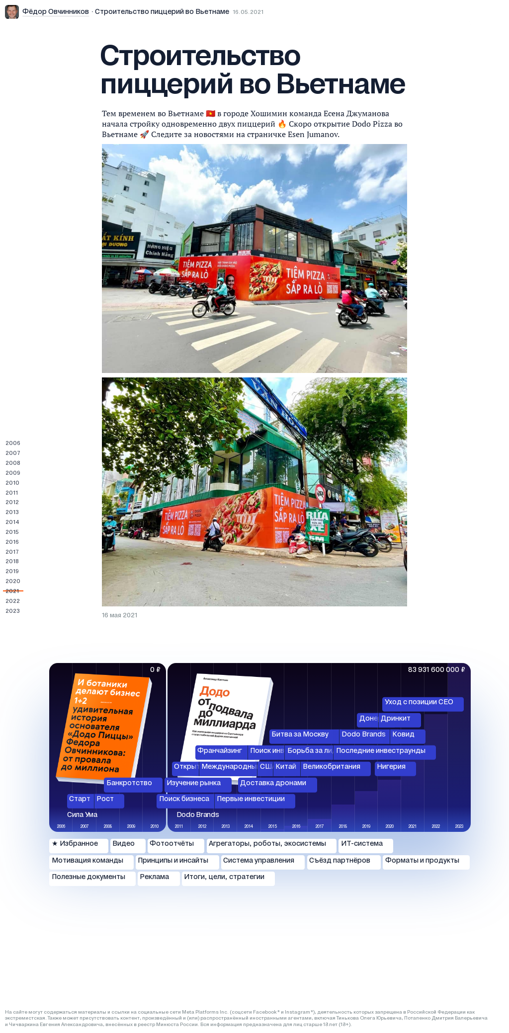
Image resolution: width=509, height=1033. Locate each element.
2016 (12, 542)
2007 (12, 453)
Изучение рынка (194, 783)
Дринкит (396, 718)
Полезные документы (88, 877)
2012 (12, 502)
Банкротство (129, 783)
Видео (123, 844)
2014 (12, 522)
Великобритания (331, 767)
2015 (12, 532)
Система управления (258, 861)
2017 (12, 552)
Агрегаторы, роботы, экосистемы (267, 844)
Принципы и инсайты (173, 861)
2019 (12, 571)
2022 (12, 601)
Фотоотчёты (172, 844)
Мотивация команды (87, 861)
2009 (12, 473)
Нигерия (391, 767)
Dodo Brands (363, 735)
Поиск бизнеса (184, 799)
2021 (12, 591)
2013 (12, 512)
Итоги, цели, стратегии (224, 877)
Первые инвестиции (251, 799)
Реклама (154, 877)
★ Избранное (75, 844)
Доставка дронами (273, 783)
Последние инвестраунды (380, 751)
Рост (105, 799)
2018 (12, 561)
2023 (12, 611)
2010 (12, 483)
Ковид (403, 735)
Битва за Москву (300, 735)
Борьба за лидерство (324, 751)
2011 (11, 493)
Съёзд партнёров (339, 861)
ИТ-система (362, 844)
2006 (12, 443)
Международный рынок (242, 767)
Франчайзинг (219, 751)
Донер (370, 718)
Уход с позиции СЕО (419, 702)
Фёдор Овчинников (55, 12)
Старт (79, 799)
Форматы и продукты (422, 861)
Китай (285, 767)
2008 (12, 463)
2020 (12, 581)
